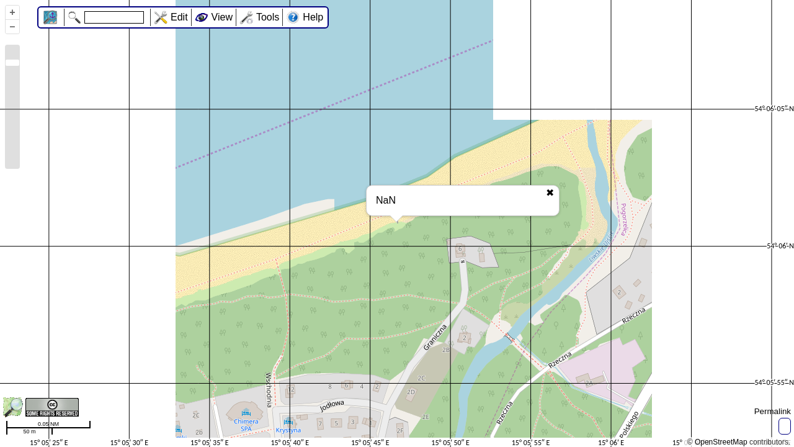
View (222, 17)
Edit (179, 17)
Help (313, 17)
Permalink (772, 411)
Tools (267, 17)
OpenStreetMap (721, 442)
